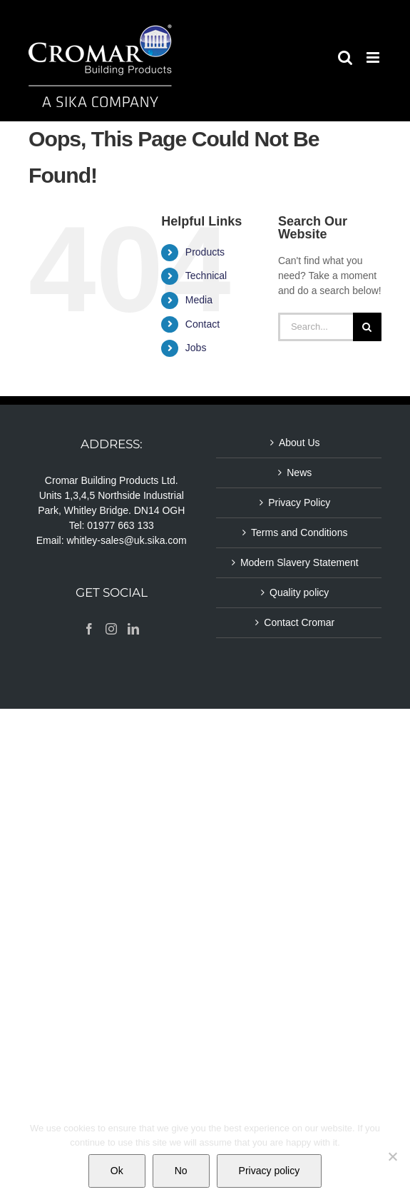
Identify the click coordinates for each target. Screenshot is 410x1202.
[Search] (367, 327)
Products (205, 252)
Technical (206, 275)
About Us (299, 442)
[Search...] (315, 327)
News (299, 472)
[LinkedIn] (133, 629)
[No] (392, 1156)
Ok (117, 1170)
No (181, 1170)
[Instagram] (111, 629)
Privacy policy (269, 1170)
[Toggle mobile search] (345, 57)
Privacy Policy (299, 502)
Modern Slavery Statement (299, 562)
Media (198, 299)
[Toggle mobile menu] (374, 57)
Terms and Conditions (299, 532)
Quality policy (299, 592)
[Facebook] (89, 629)
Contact (202, 324)
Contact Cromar (299, 622)
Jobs (196, 347)
